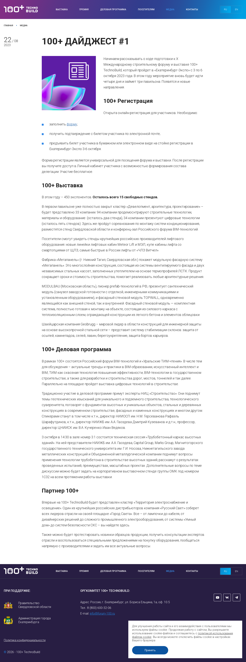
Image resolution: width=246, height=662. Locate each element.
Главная (8, 25)
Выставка (62, 9)
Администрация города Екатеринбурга (34, 620)
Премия (84, 9)
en (236, 9)
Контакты (192, 9)
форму (72, 124)
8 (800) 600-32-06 (99, 608)
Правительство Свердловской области (34, 605)
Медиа (170, 9)
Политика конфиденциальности (25, 640)
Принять (150, 650)
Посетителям (146, 9)
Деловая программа (113, 9)
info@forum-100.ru (102, 613)
